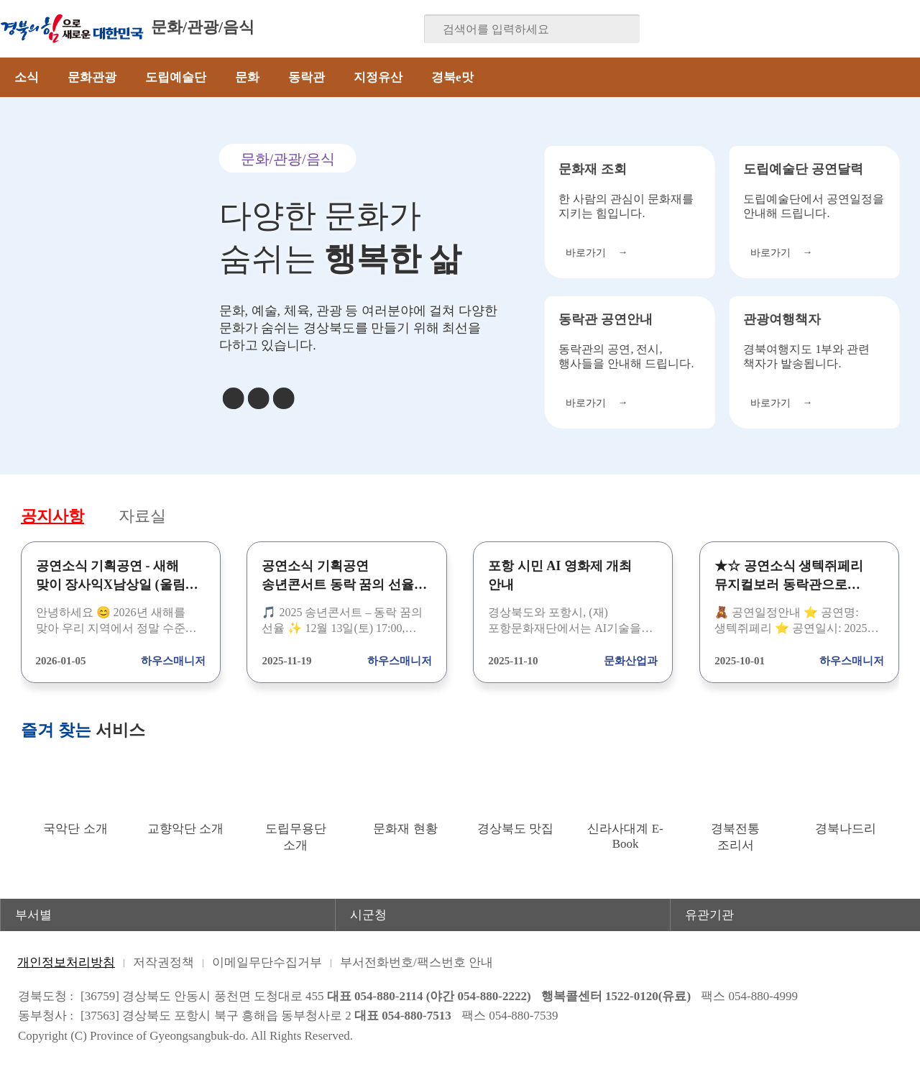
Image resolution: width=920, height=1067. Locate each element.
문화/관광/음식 (202, 27)
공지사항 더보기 (889, 515)
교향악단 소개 (185, 828)
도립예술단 (175, 77)
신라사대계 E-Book (625, 836)
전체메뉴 (900, 77)
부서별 (33, 915)
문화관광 (92, 77)
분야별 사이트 (263, 28)
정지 (258, 398)
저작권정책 (163, 962)
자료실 (146, 517)
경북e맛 (452, 77)
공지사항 (54, 517)
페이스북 (768, 28)
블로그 (796, 28)
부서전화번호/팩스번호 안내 (416, 962)
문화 (247, 77)
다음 (283, 398)
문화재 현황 (405, 828)
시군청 (368, 915)
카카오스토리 (852, 28)
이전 (233, 398)
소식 (26, 77)
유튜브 (908, 28)
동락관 (306, 77)
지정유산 (378, 77)
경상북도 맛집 (515, 828)
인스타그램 (880, 28)
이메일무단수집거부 (267, 962)
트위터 (824, 28)
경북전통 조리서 (735, 837)
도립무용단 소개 (295, 837)
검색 (618, 29)
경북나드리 (845, 828)
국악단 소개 (75, 828)
